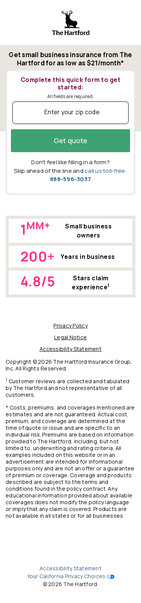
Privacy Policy (70, 325)
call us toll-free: (88, 175)
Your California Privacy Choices (66, 576)
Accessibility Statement (70, 348)
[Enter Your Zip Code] (70, 112)
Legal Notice (70, 337)
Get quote (70, 140)
